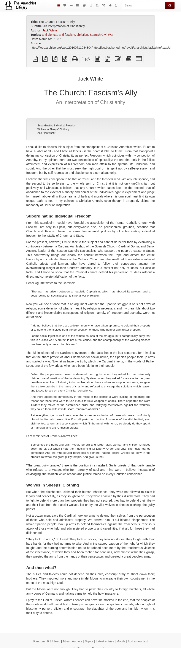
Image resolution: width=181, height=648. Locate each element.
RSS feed (53, 641)
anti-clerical (49, 34)
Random (39, 641)
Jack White (49, 30)
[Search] (143, 5)
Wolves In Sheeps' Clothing (53, 129)
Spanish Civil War (101, 34)
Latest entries (105, 641)
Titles (66, 641)
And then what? (46, 133)
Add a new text (138, 641)
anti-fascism (67, 34)
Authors (77, 641)
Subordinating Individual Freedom (56, 125)
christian (82, 34)
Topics (89, 641)
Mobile (120, 641)
